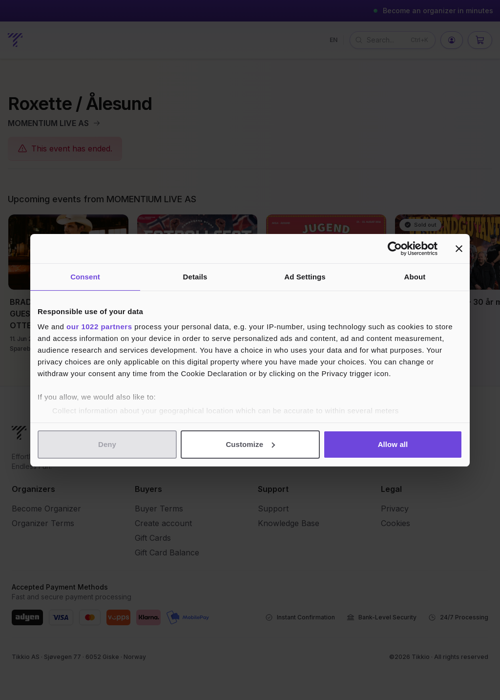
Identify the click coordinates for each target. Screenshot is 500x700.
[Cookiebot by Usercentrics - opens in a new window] (395, 248)
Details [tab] (195, 277)
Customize (250, 444)
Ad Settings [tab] (304, 277)
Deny (107, 444)
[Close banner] (459, 248)
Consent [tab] (85, 277)
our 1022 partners (99, 326)
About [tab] (415, 277)
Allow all (393, 444)
